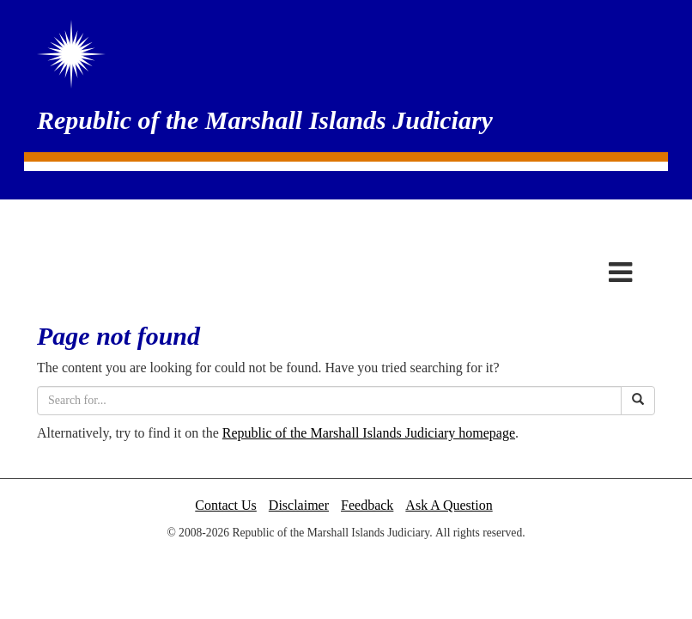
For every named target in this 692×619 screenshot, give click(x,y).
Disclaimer (299, 505)
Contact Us (226, 505)
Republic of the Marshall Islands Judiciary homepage (368, 433)
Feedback (367, 505)
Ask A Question (448, 505)
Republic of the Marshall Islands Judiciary (265, 120)
